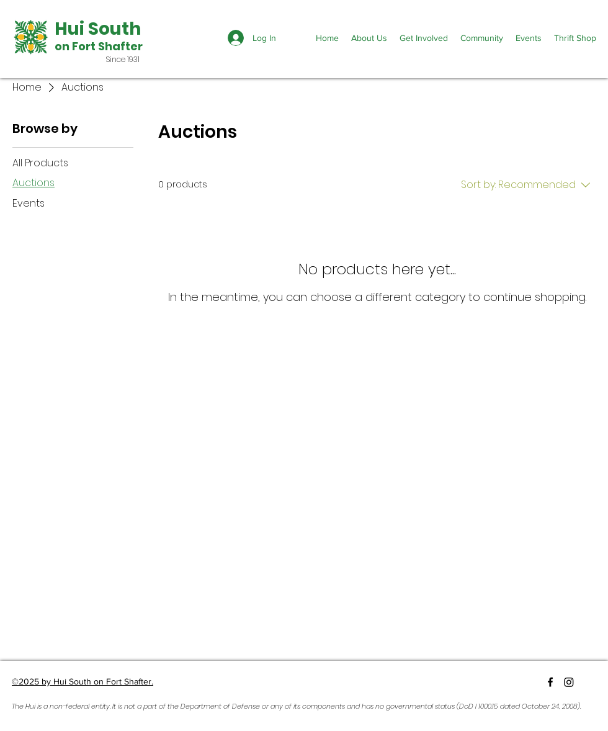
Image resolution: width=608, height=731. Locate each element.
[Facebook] (550, 682)
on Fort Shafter (99, 46)
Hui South (98, 29)
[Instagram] (569, 682)
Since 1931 (123, 59)
